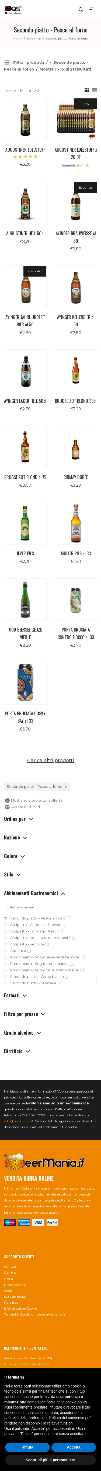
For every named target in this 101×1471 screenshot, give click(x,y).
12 (21, 90)
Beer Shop (34, 38)
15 (29, 90)
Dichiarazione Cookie (20, 1308)
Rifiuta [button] (27, 1447)
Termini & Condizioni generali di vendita (34, 1314)
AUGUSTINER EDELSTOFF (25, 150)
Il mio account (15, 1285)
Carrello (10, 1272)
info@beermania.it (18, 1121)
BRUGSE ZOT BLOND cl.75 (25, 477)
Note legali (12, 1302)
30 (36, 90)
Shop (8, 1291)
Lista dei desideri (16, 1296)
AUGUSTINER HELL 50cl (25, 233)
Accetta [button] (74, 1447)
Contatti (10, 1266)
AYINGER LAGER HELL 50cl (25, 401)
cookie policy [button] (76, 1402)
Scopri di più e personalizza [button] (50, 1460)
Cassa (8, 1279)
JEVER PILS (25, 553)
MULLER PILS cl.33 (76, 553)
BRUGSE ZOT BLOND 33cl (75, 401)
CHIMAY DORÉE (76, 477)
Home (17, 38)
